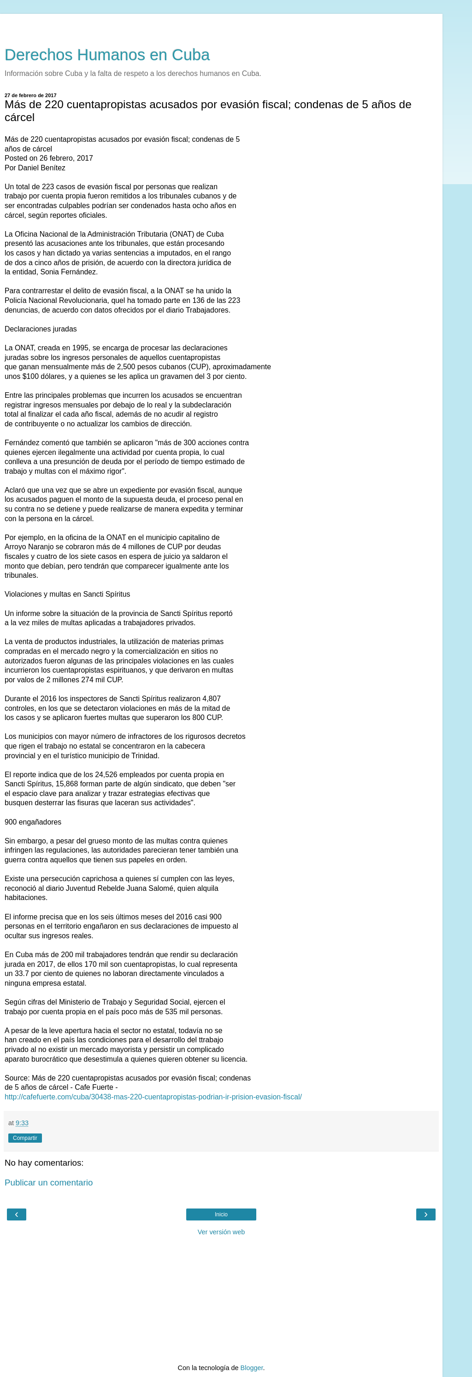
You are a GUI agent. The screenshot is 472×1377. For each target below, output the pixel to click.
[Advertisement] (221, 25)
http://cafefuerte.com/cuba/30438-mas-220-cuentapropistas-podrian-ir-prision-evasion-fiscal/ (153, 1097)
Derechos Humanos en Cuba (107, 55)
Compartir (25, 1138)
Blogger (252, 1367)
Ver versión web (221, 1232)
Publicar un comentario (49, 1182)
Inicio (221, 1214)
